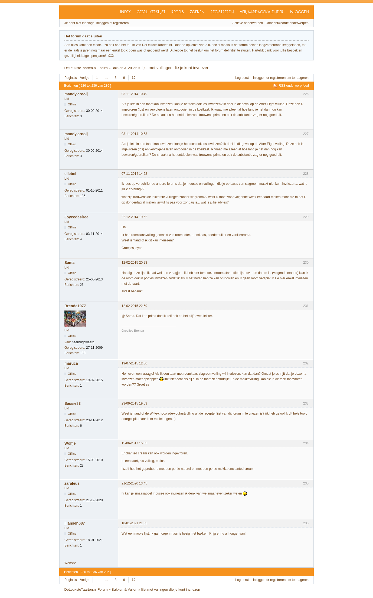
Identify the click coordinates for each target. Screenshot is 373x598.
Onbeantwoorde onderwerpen (287, 23)
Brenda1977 (75, 306)
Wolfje (70, 443)
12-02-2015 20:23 (134, 262)
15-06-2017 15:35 (134, 443)
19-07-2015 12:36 (134, 363)
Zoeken (197, 12)
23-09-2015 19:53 (134, 403)
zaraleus (72, 483)
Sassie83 (72, 403)
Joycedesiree (76, 217)
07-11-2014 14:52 (134, 174)
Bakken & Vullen (124, 68)
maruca (71, 363)
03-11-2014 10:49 (134, 94)
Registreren (222, 12)
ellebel (70, 174)
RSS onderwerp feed (294, 86)
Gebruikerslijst (151, 12)
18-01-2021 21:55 (134, 523)
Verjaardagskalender (261, 12)
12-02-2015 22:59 (134, 306)
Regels (177, 12)
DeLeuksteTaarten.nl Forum (85, 68)
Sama (69, 262)
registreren (278, 78)
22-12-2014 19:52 (134, 217)
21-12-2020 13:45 (134, 483)
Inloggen (299, 12)
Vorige (84, 78)
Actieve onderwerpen (248, 23)
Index (125, 12)
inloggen (259, 78)
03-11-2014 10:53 (134, 134)
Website (70, 563)
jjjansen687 (74, 523)
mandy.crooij (76, 94)
